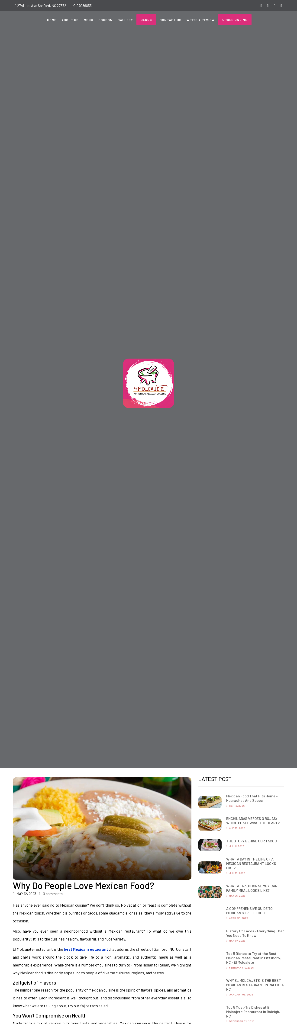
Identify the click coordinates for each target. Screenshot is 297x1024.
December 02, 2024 (240, 1021)
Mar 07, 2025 (235, 940)
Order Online (234, 20)
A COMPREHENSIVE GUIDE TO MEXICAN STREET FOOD (249, 910)
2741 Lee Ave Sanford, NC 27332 (40, 5)
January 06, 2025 (239, 994)
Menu (88, 20)
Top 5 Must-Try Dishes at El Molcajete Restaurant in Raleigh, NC (253, 1011)
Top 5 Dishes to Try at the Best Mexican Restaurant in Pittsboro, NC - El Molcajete (253, 957)
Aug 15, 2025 (235, 828)
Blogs (146, 20)
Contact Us (170, 20)
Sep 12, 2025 (235, 805)
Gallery (125, 20)
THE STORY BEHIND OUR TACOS (251, 841)
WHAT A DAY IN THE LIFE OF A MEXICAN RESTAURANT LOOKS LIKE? (251, 863)
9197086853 (81, 5)
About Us (70, 20)
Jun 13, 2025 (235, 873)
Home (51, 20)
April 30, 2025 (237, 918)
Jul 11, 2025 (235, 846)
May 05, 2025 (235, 895)
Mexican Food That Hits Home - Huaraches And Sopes (252, 798)
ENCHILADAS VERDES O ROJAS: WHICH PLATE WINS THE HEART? (253, 820)
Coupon (105, 20)
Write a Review (201, 20)
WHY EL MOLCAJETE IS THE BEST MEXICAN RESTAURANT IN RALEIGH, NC (255, 984)
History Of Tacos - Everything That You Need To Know (255, 933)
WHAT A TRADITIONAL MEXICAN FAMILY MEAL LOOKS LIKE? (252, 888)
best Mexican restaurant (86, 949)
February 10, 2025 (240, 967)
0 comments (51, 893)
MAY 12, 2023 (24, 893)
